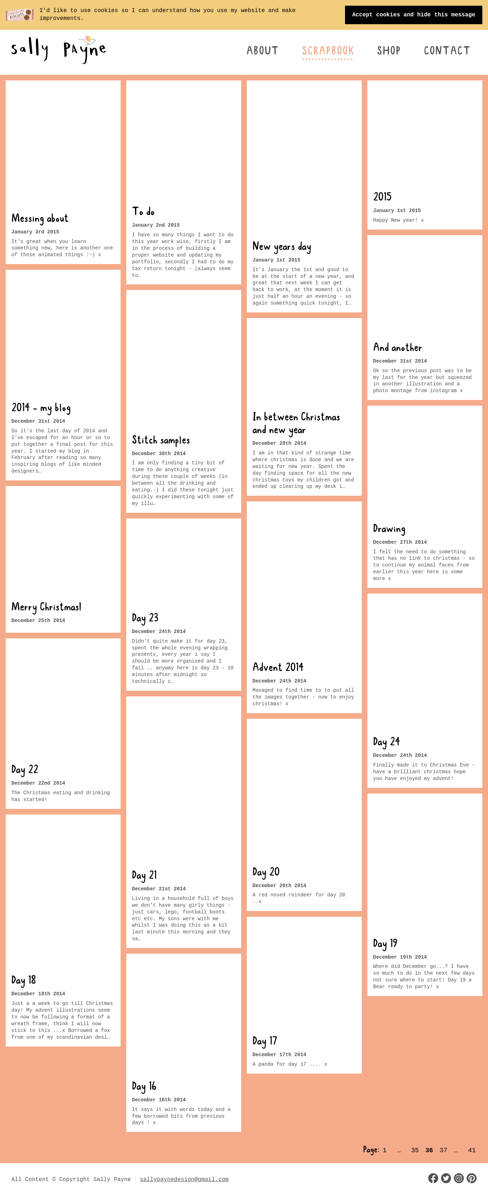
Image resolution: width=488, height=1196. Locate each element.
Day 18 (23, 981)
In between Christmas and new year (296, 424)
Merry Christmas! (46, 608)
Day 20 (266, 873)
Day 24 (386, 743)
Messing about (40, 219)
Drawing (389, 529)
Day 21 (144, 876)
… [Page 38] (456, 1150)
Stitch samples (161, 440)
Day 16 (144, 1087)
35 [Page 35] (415, 1150)
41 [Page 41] (472, 1150)
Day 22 (24, 770)
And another (397, 348)
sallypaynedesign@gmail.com (184, 1179)
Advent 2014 (278, 668)
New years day (282, 247)
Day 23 (145, 619)
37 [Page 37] (443, 1150)
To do (143, 212)
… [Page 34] (399, 1150)
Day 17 (265, 1042)
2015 (382, 198)
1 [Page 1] (385, 1150)
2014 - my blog (41, 408)
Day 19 (385, 944)
